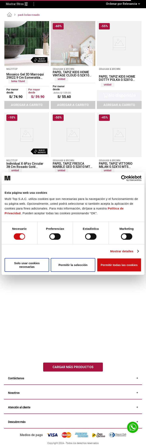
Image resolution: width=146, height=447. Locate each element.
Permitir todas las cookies (119, 265)
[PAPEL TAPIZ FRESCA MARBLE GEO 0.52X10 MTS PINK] (73, 152)
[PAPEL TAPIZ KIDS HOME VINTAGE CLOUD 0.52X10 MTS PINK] (73, 65)
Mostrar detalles (121, 251)
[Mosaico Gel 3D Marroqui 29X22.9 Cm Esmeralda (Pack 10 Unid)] (26, 65)
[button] (20, 4)
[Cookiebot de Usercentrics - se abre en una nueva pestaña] (124, 178)
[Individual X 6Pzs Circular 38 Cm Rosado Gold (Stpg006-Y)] (26, 152)
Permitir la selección (73, 265)
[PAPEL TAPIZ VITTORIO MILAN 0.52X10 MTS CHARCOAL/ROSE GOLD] (119, 152)
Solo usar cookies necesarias (27, 264)
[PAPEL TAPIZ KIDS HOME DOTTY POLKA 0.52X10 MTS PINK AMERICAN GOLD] (119, 65)
